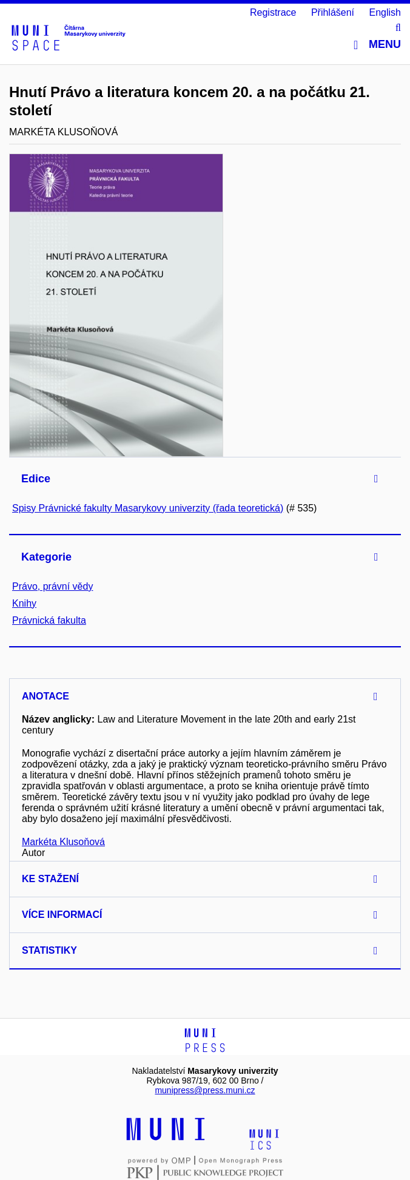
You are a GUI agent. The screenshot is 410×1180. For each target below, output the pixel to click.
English (385, 12)
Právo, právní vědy (52, 586)
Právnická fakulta (49, 620)
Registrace (273, 12)
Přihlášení (332, 12)
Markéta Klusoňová (63, 842)
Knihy (24, 603)
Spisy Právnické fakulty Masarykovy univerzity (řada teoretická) (147, 508)
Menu (377, 44)
